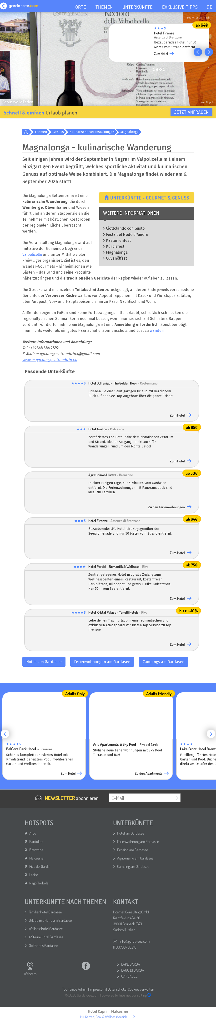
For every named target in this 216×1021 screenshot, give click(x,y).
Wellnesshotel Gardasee (46, 928)
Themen (41, 132)
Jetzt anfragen (191, 112)
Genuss (58, 132)
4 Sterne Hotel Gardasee (46, 937)
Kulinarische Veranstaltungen (92, 132)
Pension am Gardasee (132, 849)
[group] (158, 44)
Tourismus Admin (74, 989)
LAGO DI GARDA (132, 970)
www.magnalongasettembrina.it (49, 359)
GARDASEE (129, 976)
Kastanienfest (118, 240)
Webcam (30, 968)
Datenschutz (117, 989)
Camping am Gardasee (133, 866)
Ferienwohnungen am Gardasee (102, 662)
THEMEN (104, 7)
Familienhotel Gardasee (45, 912)
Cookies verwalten (141, 989)
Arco (32, 833)
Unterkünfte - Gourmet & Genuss (146, 198)
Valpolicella (32, 254)
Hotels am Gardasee (44, 662)
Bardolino (36, 841)
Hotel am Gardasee (130, 833)
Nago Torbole (38, 883)
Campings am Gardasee (163, 662)
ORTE (80, 7)
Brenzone (36, 849)
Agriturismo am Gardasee (135, 858)
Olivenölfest (116, 258)
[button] (198, 52)
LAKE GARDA (130, 964)
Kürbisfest (115, 246)
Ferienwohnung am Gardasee (138, 841)
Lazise (33, 874)
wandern (158, 330)
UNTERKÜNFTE (137, 7)
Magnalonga (129, 132)
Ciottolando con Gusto (125, 228)
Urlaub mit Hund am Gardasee (50, 920)
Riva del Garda (39, 866)
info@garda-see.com (135, 941)
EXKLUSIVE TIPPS (180, 7)
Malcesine (36, 858)
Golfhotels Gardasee (43, 945)
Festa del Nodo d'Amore (127, 234)
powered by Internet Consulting (126, 995)
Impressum (97, 989)
